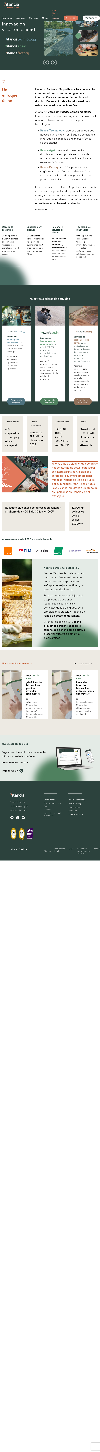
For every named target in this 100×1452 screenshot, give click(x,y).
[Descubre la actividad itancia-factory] (83, 353)
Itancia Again (74, 807)
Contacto (91, 18)
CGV (71, 840)
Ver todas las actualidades (86, 664)
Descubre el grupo (44, 209)
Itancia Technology (76, 800)
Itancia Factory (74, 804)
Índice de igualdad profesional (52, 814)
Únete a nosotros (75, 815)
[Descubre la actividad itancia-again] (50, 353)
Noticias (47, 810)
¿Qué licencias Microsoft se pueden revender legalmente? (34, 688)
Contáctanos (73, 811)
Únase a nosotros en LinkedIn (15, 762)
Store (71, 18)
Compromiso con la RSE (52, 805)
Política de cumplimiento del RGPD (83, 842)
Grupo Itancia (50, 800)
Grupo (29, 676)
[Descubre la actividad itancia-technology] (16, 353)
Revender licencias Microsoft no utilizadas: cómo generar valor (85, 688)
